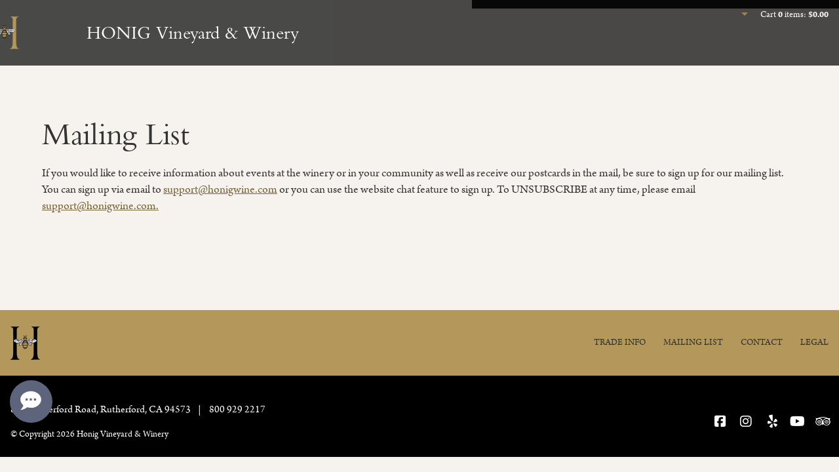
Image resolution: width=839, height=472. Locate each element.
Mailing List (693, 342)
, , (101, 409)
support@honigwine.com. (100, 206)
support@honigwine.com (220, 189)
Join (735, 49)
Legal (814, 342)
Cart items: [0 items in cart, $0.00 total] (794, 15)
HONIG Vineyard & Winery (193, 32)
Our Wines (670, 49)
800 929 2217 (237, 409)
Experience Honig (565, 49)
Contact (762, 342)
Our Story (799, 49)
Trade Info (620, 342)
